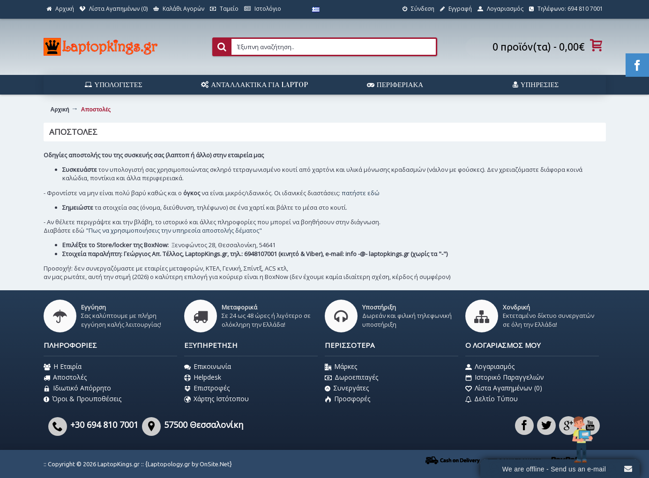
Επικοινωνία (207, 366)
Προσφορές (347, 399)
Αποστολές (65, 377)
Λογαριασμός (490, 366)
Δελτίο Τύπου (491, 399)
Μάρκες (341, 366)
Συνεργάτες (347, 388)
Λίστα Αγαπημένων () (503, 388)
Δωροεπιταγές (351, 377)
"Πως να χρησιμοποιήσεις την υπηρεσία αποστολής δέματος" (174, 230)
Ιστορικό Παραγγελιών (504, 377)
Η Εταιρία (63, 366)
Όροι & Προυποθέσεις (82, 399)
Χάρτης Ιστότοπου (216, 399)
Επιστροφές (207, 388)
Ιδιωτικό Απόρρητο (77, 388)
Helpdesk (202, 377)
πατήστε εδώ (361, 193)
